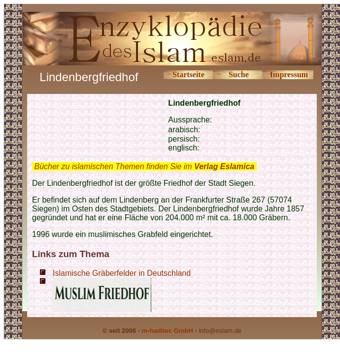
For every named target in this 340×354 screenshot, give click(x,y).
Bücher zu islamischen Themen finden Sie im (144, 166)
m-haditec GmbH (167, 330)
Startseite (188, 74)
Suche (239, 74)
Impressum (289, 74)
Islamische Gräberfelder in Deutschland (122, 273)
